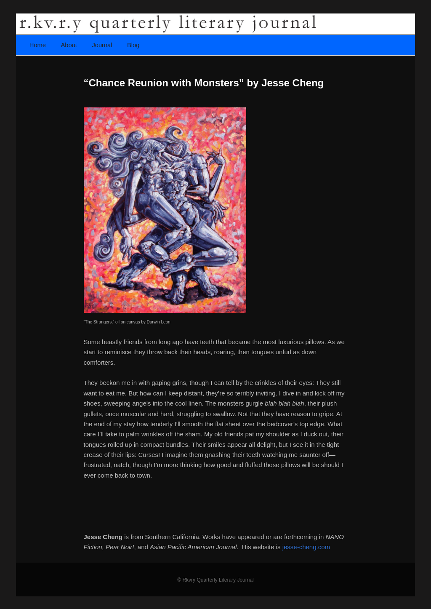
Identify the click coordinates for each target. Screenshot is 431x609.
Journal (102, 45)
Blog (133, 45)
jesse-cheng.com (306, 546)
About (69, 45)
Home (37, 45)
